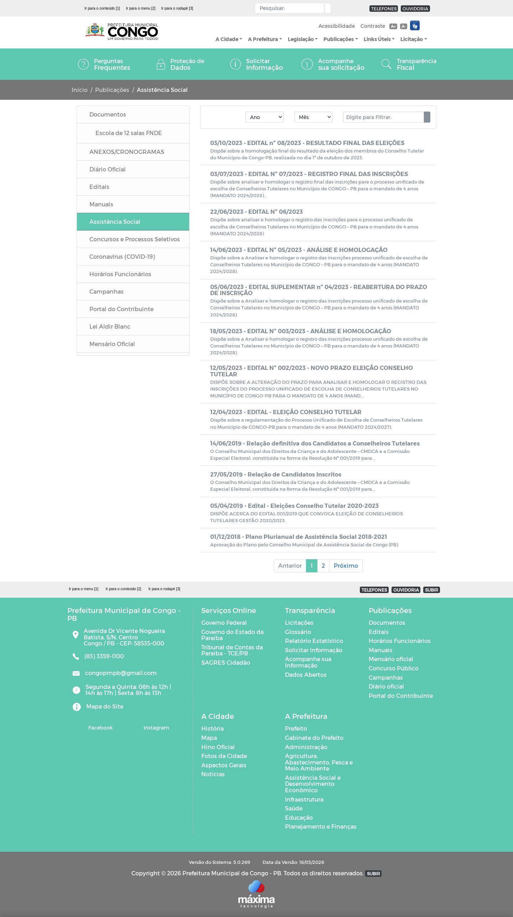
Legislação (301, 39)
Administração (306, 746)
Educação (299, 817)
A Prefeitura (263, 39)
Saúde (293, 808)
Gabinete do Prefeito (314, 737)
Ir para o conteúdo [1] (102, 8)
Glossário (298, 631)
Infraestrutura (304, 799)
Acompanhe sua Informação (308, 662)
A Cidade (227, 39)
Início (80, 89)
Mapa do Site (104, 706)
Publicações (338, 39)
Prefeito (296, 728)
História (212, 728)
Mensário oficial (391, 658)
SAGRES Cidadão (225, 662)
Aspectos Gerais (224, 765)
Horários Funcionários (400, 640)
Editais (379, 631)
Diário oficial (386, 686)
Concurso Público (394, 668)
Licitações (299, 622)
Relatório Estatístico (314, 640)
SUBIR (431, 589)
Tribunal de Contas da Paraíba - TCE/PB (232, 650)
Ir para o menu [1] (83, 589)
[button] (325, 8)
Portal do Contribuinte (401, 695)
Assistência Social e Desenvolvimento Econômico (313, 783)
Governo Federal (224, 622)
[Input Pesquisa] (291, 8)
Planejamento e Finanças (321, 826)
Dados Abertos (306, 674)
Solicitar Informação (313, 649)
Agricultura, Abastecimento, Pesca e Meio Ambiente (319, 762)
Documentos (387, 622)
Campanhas (386, 677)
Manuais (381, 649)
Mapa (209, 737)
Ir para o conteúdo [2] (123, 589)
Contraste (373, 26)
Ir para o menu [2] (140, 8)
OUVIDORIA (415, 8)
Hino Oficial (218, 746)
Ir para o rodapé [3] (177, 8)
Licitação (411, 39)
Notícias (213, 774)
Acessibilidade (336, 26)
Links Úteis (377, 39)
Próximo (346, 565)
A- (403, 26)
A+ (393, 26)
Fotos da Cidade (224, 755)
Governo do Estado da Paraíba (232, 635)
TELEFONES (384, 8)
